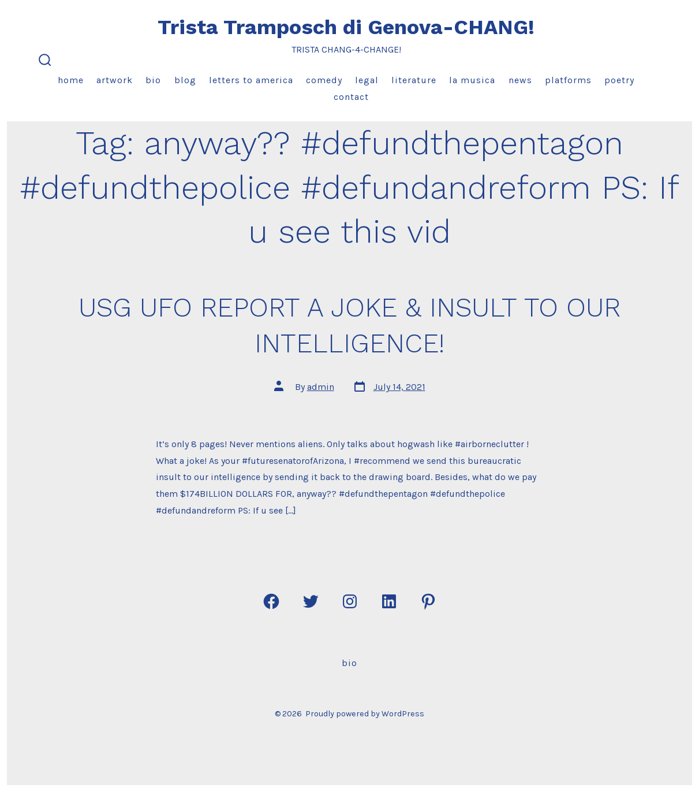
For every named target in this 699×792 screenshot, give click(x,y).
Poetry (619, 80)
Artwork (114, 80)
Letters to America (251, 80)
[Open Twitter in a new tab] (310, 601)
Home (71, 80)
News (520, 80)
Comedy (324, 80)
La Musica (472, 80)
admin (320, 386)
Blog (185, 80)
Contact (351, 96)
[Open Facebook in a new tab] (271, 601)
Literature (413, 80)
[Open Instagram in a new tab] (349, 601)
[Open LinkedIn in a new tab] (389, 601)
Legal (367, 80)
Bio (153, 80)
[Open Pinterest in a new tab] (428, 601)
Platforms (568, 80)
